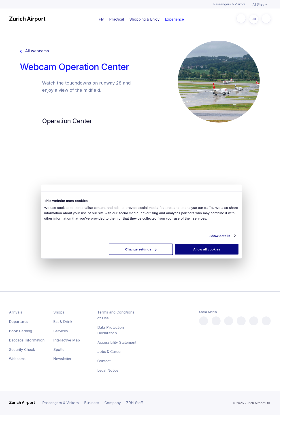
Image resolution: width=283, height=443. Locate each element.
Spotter (59, 349)
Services (60, 331)
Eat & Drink (62, 321)
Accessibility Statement (116, 342)
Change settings (141, 249)
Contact (104, 361)
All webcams (34, 51)
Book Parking (20, 331)
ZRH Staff (134, 403)
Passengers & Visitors (229, 4)
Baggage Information (27, 340)
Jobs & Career (109, 351)
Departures (18, 321)
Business (91, 403)
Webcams (17, 358)
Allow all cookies (206, 249)
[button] (251, 432)
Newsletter (62, 358)
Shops (58, 312)
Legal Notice (107, 370)
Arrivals (15, 312)
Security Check (22, 349)
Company (112, 403)
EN (253, 19)
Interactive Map (66, 340)
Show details (219, 236)
